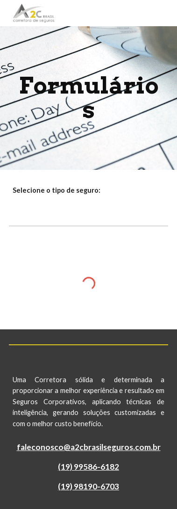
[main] (88, 98)
